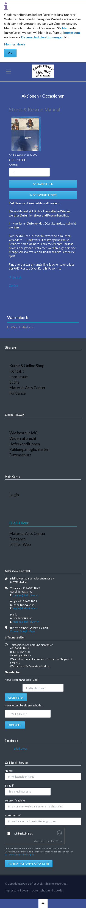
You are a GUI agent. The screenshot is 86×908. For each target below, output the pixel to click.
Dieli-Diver (21, 748)
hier (65, 28)
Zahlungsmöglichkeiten (29, 449)
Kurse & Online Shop (26, 365)
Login (14, 494)
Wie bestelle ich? (23, 432)
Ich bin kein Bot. (23, 833)
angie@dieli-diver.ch (25, 608)
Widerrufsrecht (22, 438)
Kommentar (13, 815)
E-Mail (11, 785)
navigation (8, 71)
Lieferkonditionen (24, 443)
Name (11, 770)
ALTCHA (57, 841)
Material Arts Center (27, 387)
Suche (14, 382)
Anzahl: (13, 164)
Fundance (17, 393)
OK (10, 53)
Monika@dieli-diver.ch (26, 621)
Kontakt (16, 371)
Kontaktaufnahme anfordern (28, 863)
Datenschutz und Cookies (48, 890)
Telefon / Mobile (15, 800)
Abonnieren (16, 697)
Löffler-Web (20, 544)
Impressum (71, 32)
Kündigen (14, 724)
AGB (25, 890)
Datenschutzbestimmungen (42, 37)
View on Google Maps (22, 631)
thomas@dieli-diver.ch (26, 595)
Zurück (17, 277)
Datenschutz (20, 455)
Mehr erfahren (14, 44)
